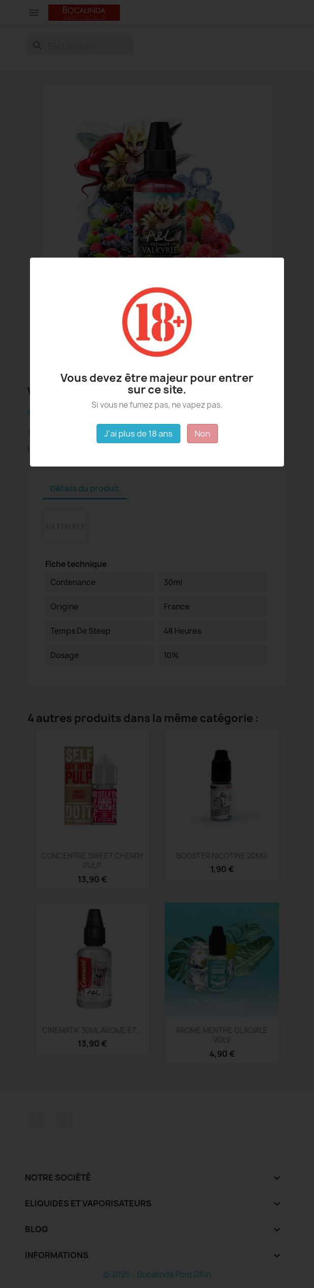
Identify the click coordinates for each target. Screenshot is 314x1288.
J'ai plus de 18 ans (138, 433)
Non (202, 433)
